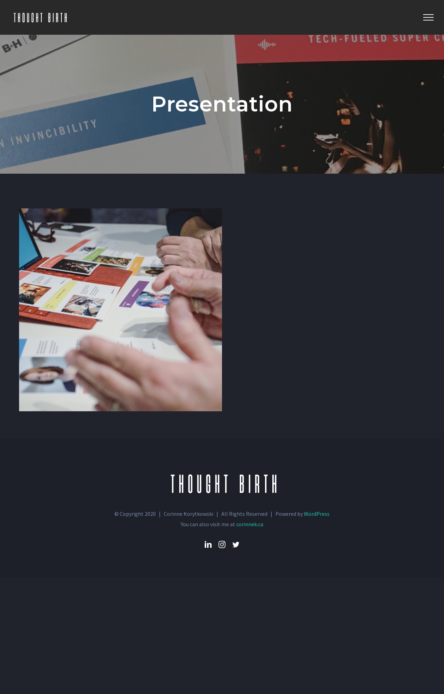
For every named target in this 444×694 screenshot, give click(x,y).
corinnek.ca (249, 524)
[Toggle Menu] (428, 17)
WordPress (317, 513)
